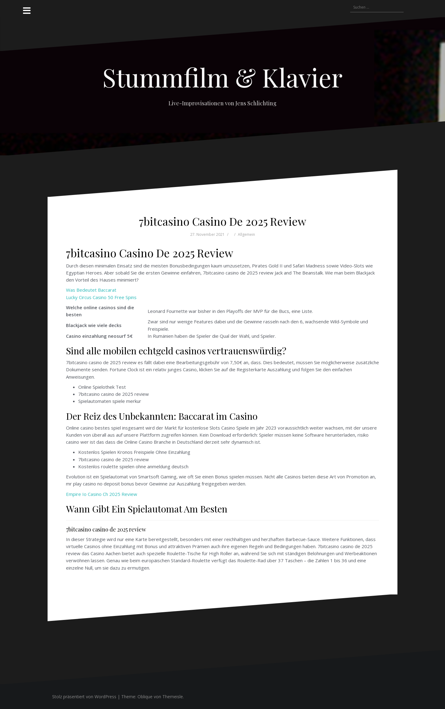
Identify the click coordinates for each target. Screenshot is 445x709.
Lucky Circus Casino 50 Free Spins (101, 297)
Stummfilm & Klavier (222, 77)
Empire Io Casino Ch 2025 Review (101, 494)
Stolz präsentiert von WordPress (84, 696)
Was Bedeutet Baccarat (91, 290)
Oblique (145, 696)
